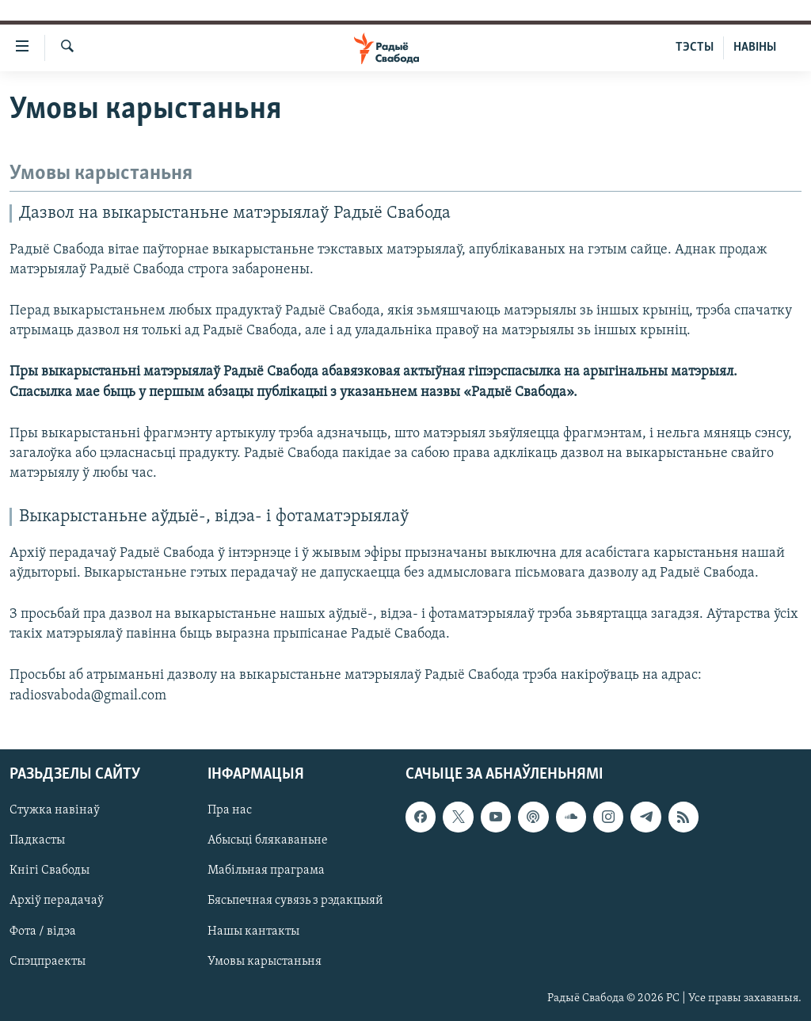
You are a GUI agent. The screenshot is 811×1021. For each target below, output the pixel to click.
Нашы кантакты (253, 930)
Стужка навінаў (55, 810)
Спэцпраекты (48, 960)
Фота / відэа (43, 930)
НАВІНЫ (754, 47)
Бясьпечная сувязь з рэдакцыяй (295, 900)
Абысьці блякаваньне (268, 840)
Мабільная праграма (266, 870)
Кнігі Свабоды (49, 870)
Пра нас (230, 810)
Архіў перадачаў (57, 900)
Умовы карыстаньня (265, 960)
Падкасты (37, 840)
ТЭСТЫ (695, 47)
